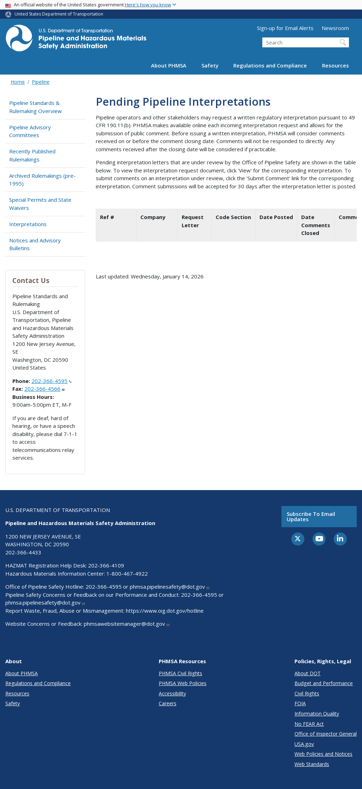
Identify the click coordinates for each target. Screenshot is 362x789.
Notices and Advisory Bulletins (35, 244)
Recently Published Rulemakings (32, 155)
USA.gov (304, 744)
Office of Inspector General (325, 733)
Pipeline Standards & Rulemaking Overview (35, 106)
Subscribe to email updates (311, 516)
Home (18, 81)
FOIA (300, 703)
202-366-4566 (44, 388)
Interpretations (28, 224)
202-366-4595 (51, 380)
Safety (210, 65)
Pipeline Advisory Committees (30, 131)
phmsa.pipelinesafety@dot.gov (170, 586)
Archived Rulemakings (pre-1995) (42, 179)
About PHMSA (168, 65)
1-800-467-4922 (127, 573)
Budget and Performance (323, 683)
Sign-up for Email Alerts (285, 27)
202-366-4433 (23, 552)
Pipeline (40, 81)
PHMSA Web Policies (182, 683)
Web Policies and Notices (323, 753)
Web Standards (311, 764)
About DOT (307, 673)
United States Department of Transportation (58, 14)
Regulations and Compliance (270, 65)
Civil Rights (306, 693)
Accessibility (172, 693)
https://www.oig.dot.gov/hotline (165, 610)
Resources (335, 65)
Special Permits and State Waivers (40, 203)
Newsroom (335, 27)
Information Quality (316, 713)
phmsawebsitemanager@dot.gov (127, 623)
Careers (167, 703)
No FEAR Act (309, 723)
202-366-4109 (106, 565)
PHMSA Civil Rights (180, 673)
